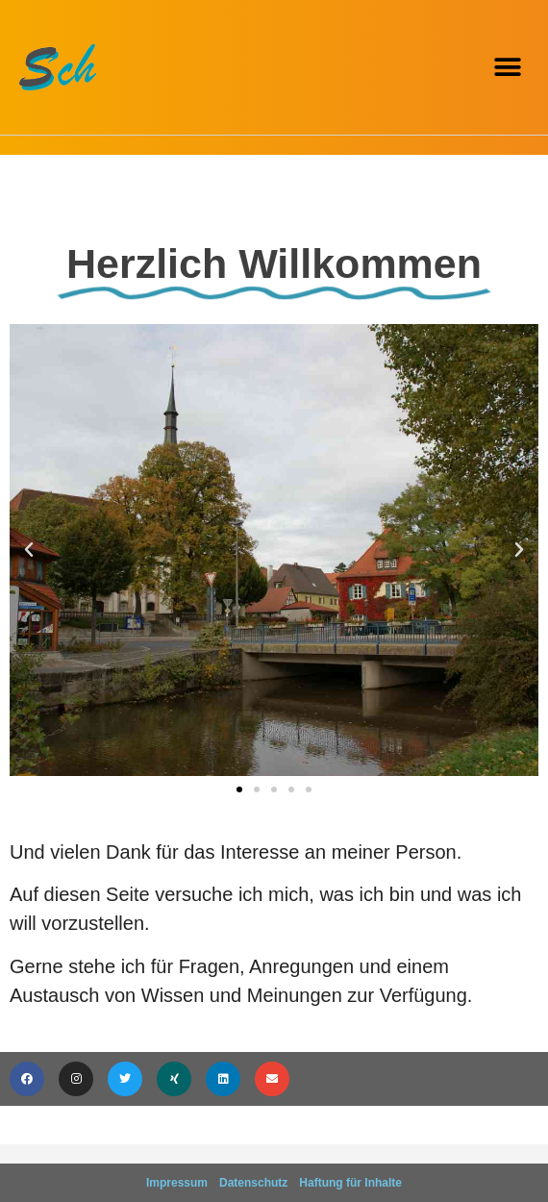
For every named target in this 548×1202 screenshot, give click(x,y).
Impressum (177, 1182)
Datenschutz (253, 1182)
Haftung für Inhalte (350, 1182)
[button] (507, 67)
